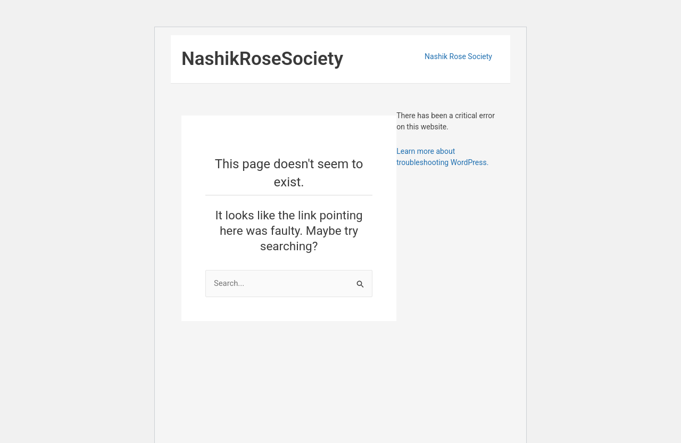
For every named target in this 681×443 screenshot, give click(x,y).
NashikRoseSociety (262, 59)
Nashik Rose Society (458, 56)
